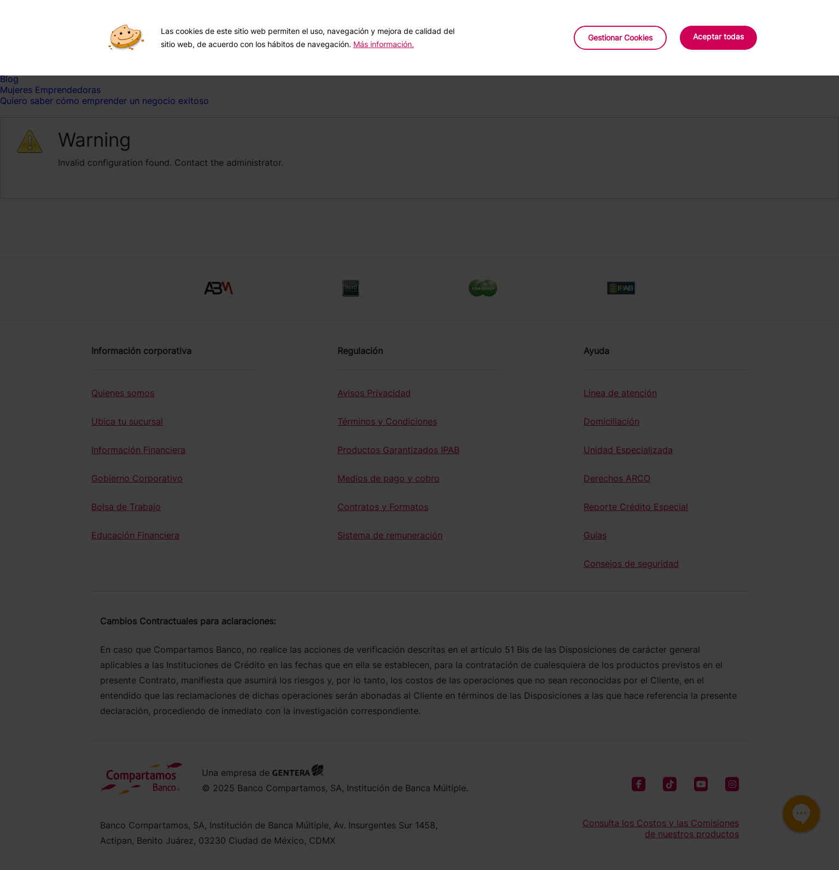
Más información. (383, 44)
